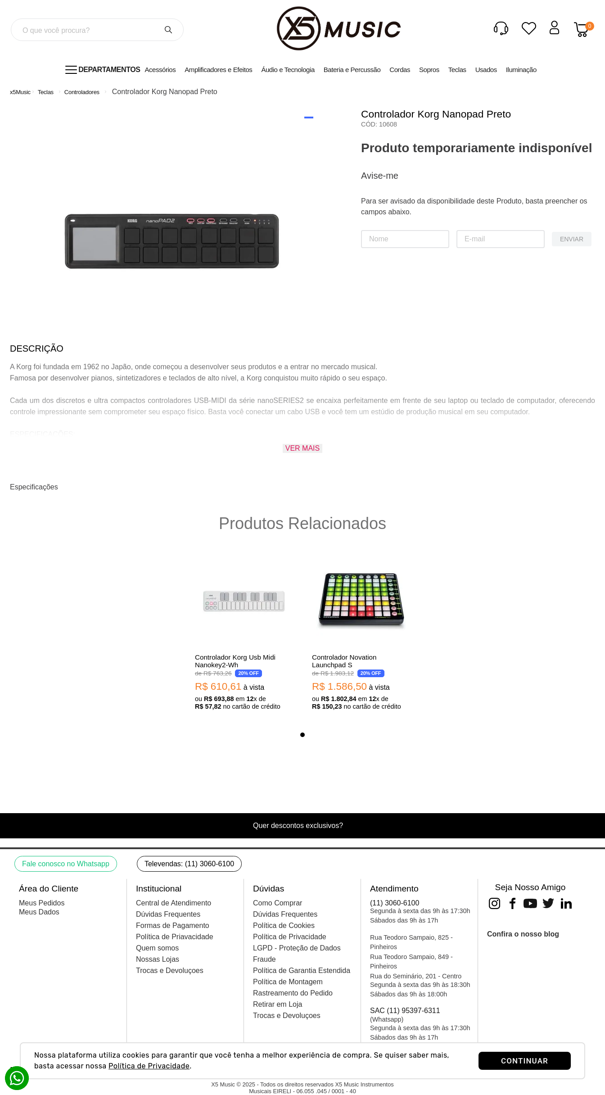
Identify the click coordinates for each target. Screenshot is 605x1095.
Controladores (81, 92)
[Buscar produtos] (168, 29)
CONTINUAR (524, 1060)
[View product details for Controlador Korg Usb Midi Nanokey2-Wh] (244, 634)
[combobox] (97, 29)
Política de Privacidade (149, 1066)
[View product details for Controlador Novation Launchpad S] (361, 634)
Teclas (46, 92)
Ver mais (302, 448)
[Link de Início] (20, 92)
